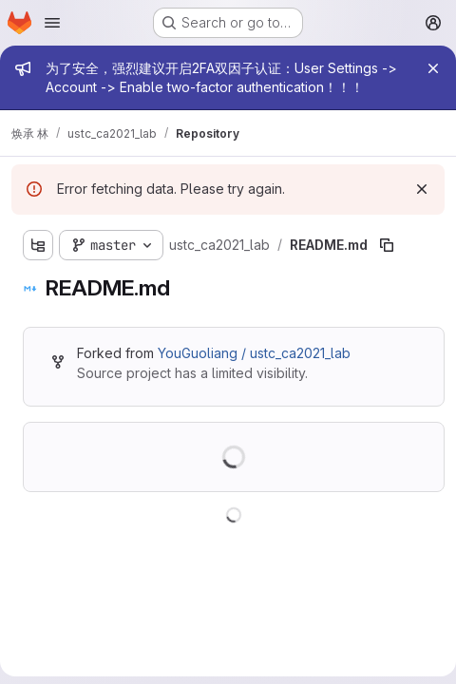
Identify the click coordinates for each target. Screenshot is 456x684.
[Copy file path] (386, 245)
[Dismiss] (421, 189)
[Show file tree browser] (38, 245)
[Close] (433, 68)
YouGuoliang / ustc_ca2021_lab (254, 353)
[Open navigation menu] (52, 23)
